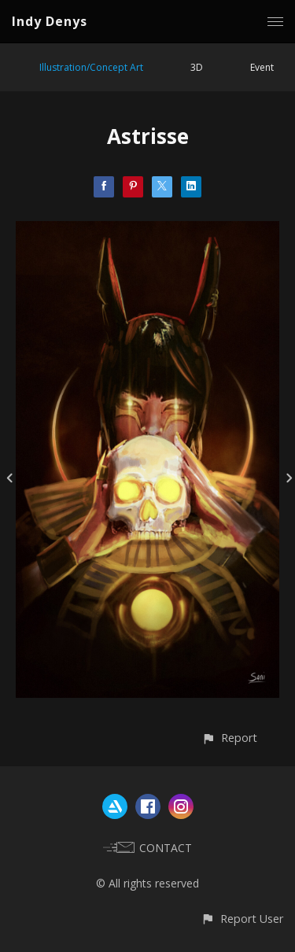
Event (262, 67)
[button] (229, 737)
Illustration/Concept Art (91, 67)
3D (196, 67)
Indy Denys (49, 21)
